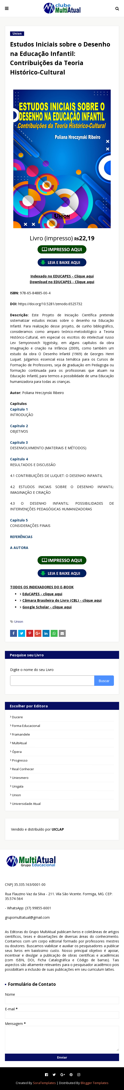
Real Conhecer (23, 769)
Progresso (20, 760)
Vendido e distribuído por (37, 829)
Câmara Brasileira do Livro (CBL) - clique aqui (62, 600)
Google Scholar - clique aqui (47, 607)
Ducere (17, 717)
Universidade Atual (26, 803)
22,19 (62, 238)
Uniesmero (20, 777)
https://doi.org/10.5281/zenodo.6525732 (50, 303)
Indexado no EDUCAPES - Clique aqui (62, 276)
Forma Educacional (26, 725)
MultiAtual (19, 743)
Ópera (17, 751)
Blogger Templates (94, 1083)
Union (18, 621)
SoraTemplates (44, 1083)
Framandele (21, 734)
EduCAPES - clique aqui (42, 594)
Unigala (17, 786)
